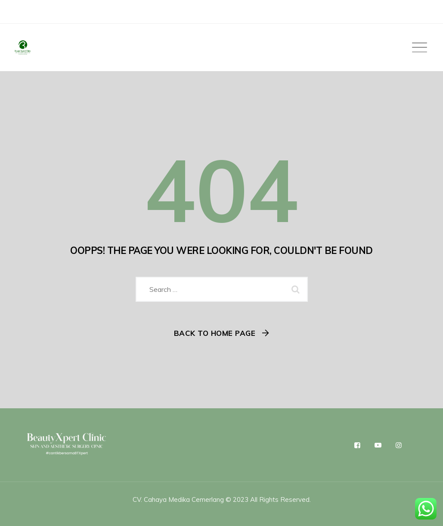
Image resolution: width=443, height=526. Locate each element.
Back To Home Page (215, 333)
